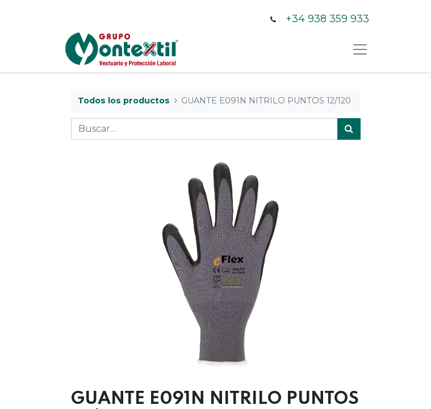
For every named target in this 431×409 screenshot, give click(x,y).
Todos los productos (124, 100)
